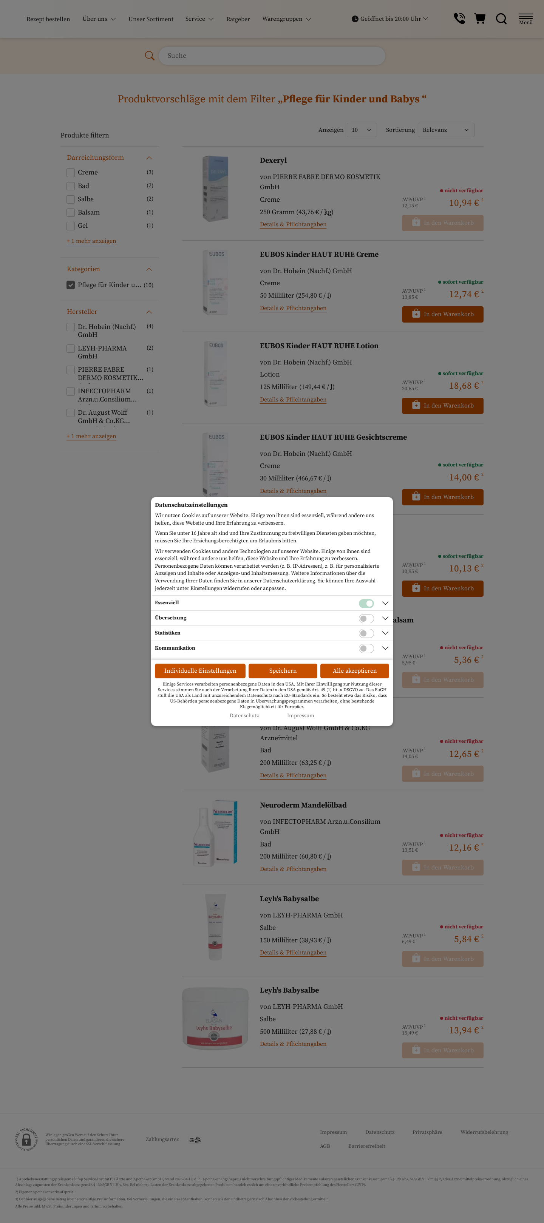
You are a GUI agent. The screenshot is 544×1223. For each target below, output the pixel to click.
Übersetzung (171, 618)
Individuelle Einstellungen (200, 671)
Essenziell (167, 602)
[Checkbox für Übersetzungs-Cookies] (366, 618)
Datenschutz (244, 716)
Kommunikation (175, 648)
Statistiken (168, 633)
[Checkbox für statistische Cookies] (366, 633)
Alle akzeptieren (355, 671)
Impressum (300, 716)
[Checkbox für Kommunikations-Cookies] (366, 648)
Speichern (283, 671)
